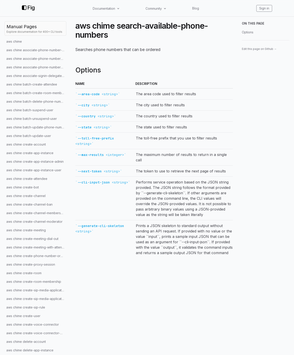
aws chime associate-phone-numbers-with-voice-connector (36, 58)
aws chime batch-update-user (28, 136)
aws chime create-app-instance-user (33, 170)
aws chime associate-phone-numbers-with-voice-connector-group (36, 67)
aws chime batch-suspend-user (29, 110)
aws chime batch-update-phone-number (36, 127)
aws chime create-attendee (26, 179)
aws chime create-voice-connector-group (36, 333)
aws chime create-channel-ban (29, 204)
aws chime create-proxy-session (30, 264)
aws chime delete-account (26, 341)
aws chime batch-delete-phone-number (36, 101)
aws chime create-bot (22, 187)
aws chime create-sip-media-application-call (36, 299)
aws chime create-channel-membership (35, 213)
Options (247, 32)
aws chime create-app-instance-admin (35, 161)
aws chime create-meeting (26, 230)
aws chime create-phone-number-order (36, 256)
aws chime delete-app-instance (29, 350)
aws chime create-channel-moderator (34, 221)
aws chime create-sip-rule (25, 307)
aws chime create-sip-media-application (36, 290)
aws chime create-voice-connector (32, 324)
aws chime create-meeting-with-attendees (36, 247)
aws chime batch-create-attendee (31, 84)
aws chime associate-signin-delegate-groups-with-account (36, 76)
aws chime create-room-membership (33, 281)
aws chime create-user (23, 316)
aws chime (14, 41)
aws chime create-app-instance (29, 153)
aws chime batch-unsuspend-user (31, 119)
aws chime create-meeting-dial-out (32, 239)
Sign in (264, 8)
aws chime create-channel (26, 196)
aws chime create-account (26, 144)
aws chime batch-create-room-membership (36, 93)
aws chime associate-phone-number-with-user (36, 50)
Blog (195, 8)
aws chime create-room (24, 273)
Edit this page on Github (259, 49)
